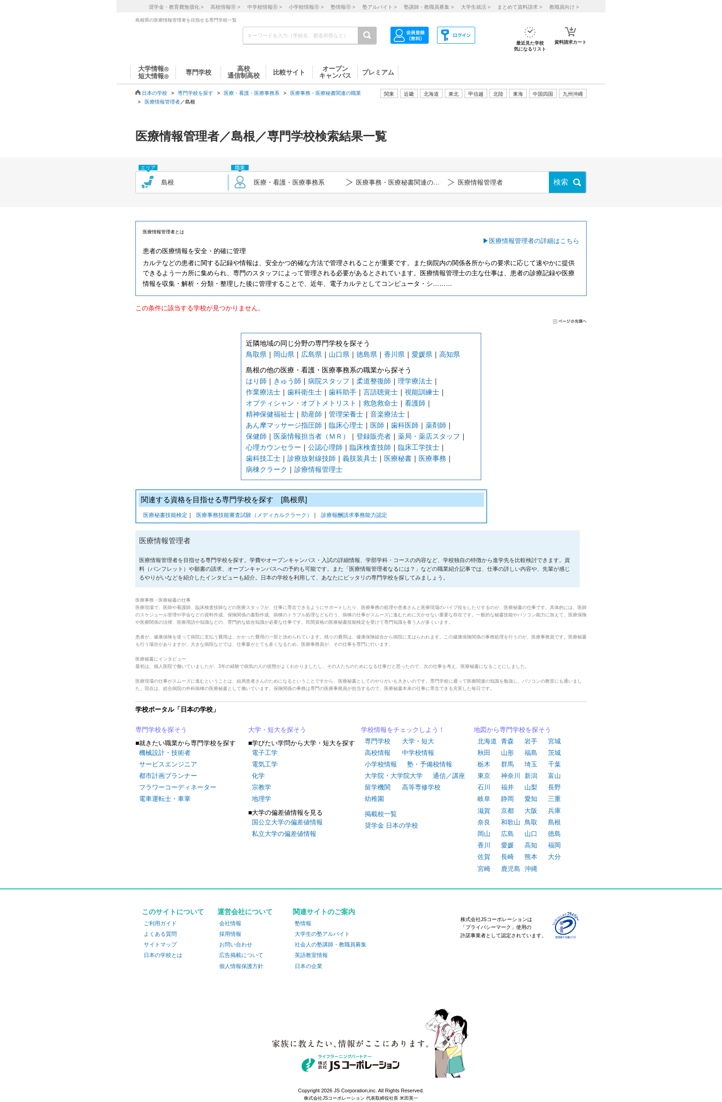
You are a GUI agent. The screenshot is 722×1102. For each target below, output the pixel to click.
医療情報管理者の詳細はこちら (534, 240)
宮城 (554, 741)
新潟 (530, 775)
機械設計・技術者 (165, 752)
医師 (377, 425)
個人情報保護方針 (241, 966)
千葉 (554, 764)
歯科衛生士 (304, 392)
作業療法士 (263, 392)
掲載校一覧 (381, 814)
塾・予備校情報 (429, 764)
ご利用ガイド (160, 923)
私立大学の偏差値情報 (284, 833)
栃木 (483, 764)
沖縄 (530, 868)
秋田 (483, 752)
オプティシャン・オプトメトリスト (301, 403)
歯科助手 (342, 392)
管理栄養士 (346, 414)
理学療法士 (415, 381)
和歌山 (510, 822)
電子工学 (265, 752)
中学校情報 (418, 752)
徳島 (554, 833)
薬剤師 (435, 425)
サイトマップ (160, 944)
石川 (483, 787)
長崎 (507, 856)
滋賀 (483, 810)
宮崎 (483, 868)
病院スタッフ (328, 381)
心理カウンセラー (273, 447)
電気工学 (265, 764)
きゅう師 (287, 381)
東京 (483, 775)
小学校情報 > (306, 7)
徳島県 (366, 354)
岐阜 (483, 798)
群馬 (507, 764)
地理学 (261, 798)
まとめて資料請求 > (519, 7)
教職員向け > (564, 7)
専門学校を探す (195, 93)
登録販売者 (373, 436)
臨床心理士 (346, 425)
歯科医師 (405, 425)
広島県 (311, 354)
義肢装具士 (360, 458)
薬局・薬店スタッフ (429, 436)
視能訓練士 (422, 392)
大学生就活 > (475, 7)
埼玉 (530, 764)
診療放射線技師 (311, 458)
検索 (560, 182)
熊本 (530, 856)
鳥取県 (256, 354)
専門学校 (377, 741)
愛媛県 (422, 354)
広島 (507, 833)
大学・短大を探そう (277, 729)
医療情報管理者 (162, 101)
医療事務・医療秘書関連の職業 (325, 93)
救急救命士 (380, 403)
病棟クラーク (266, 469)
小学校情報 (381, 764)
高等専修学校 (421, 787)
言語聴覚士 (380, 392)
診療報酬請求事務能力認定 (354, 516)
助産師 (311, 414)
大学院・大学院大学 (394, 775)
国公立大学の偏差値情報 (287, 822)
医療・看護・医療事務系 (251, 93)
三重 (554, 798)
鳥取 (530, 822)
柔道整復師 (373, 381)
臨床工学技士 (418, 447)
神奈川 (510, 775)
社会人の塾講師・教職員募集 (331, 944)
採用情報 (230, 934)
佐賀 (483, 856)
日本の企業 (308, 966)
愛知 (530, 798)
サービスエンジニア (168, 764)
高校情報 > (225, 7)
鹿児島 (510, 868)
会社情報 (230, 923)
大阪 (530, 810)
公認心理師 (325, 447)
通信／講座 (449, 775)
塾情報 (303, 923)
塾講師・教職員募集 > (429, 7)
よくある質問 (160, 934)
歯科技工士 (263, 458)
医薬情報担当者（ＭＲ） (311, 436)
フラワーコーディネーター (177, 787)
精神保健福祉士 (270, 414)
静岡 (507, 798)
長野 (554, 787)
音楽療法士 (387, 414)
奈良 (483, 822)
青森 (507, 741)
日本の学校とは (163, 955)
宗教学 (261, 787)
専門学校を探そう (161, 729)
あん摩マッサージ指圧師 (284, 425)
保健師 (256, 436)
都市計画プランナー (168, 775)
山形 (507, 752)
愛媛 (507, 845)
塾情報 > (343, 7)
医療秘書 (398, 458)
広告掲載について (241, 955)
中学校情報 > (264, 7)
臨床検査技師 (370, 447)
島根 (554, 822)
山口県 (339, 354)
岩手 (530, 741)
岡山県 (284, 354)
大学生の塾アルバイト (322, 934)
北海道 (431, 94)
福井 (507, 787)
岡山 (483, 833)
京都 (507, 810)
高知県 (449, 354)
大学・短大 (418, 741)
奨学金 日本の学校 (391, 825)
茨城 (554, 752)
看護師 (415, 403)
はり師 (256, 381)
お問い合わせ (235, 944)
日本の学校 (154, 93)
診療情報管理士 (318, 469)
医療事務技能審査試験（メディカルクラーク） (254, 516)
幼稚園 (374, 798)
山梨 (530, 787)
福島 (530, 752)
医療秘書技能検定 (165, 516)
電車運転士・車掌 (165, 798)
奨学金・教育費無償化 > (176, 7)
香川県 (394, 354)
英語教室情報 (311, 955)
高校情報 (377, 752)
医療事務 (432, 458)
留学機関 (377, 787)
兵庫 (554, 810)
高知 (530, 845)
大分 (554, 856)
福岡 (554, 845)
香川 (483, 845)
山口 (530, 833)
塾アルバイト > (379, 7)
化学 (258, 775)
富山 (554, 775)
